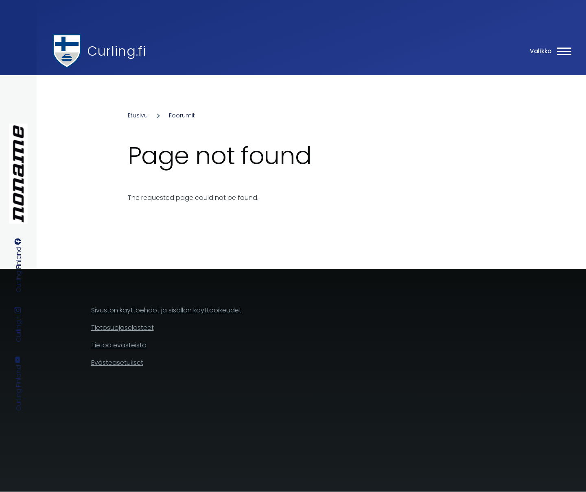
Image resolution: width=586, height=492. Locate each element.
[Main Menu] (548, 51)
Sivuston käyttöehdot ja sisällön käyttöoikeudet (166, 310)
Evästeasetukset (117, 362)
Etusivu (138, 115)
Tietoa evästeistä (118, 345)
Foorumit (182, 115)
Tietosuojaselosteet (122, 327)
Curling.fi (116, 51)
